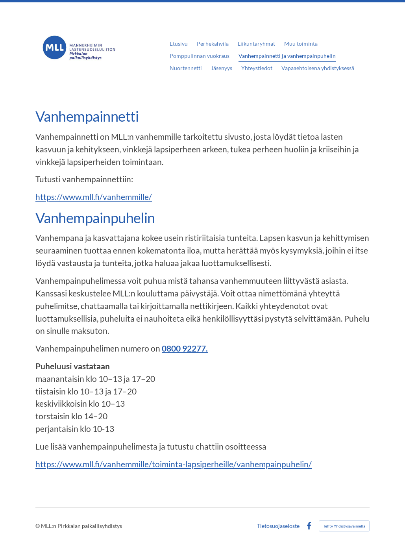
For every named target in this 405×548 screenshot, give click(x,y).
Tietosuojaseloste (278, 526)
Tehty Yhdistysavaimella (344, 526)
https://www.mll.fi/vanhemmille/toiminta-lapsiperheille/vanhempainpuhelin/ (173, 464)
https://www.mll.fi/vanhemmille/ (93, 197)
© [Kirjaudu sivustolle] (38, 525)
